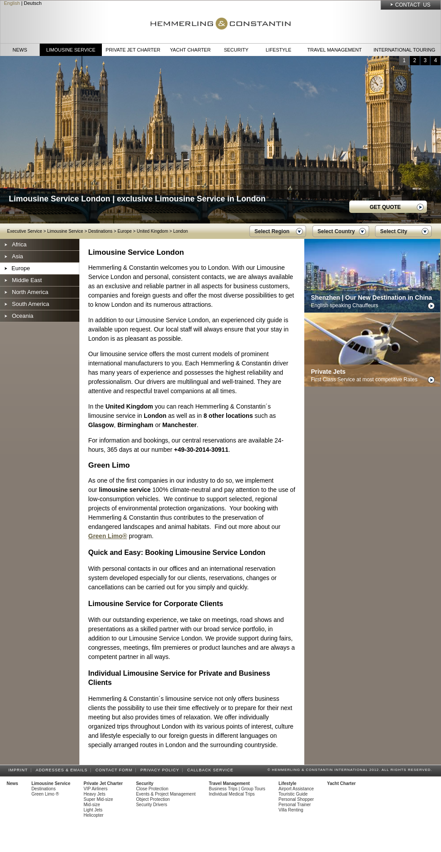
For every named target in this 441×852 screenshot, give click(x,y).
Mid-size (92, 804)
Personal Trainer (295, 804)
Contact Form (115, 770)
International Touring (404, 49)
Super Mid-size (98, 799)
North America (30, 292)
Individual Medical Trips (232, 794)
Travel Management (334, 49)
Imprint (19, 770)
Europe (124, 231)
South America (30, 304)
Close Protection (152, 788)
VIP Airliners (96, 788)
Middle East (27, 280)
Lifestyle (278, 49)
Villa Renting (291, 809)
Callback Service (211, 770)
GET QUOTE (385, 207)
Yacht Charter (190, 49)
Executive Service (24, 231)
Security (236, 49)
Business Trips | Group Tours (237, 788)
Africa (19, 244)
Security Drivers (151, 804)
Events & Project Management (165, 794)
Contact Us (412, 5)
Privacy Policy (161, 770)
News (20, 49)
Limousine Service (71, 49)
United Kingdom (152, 231)
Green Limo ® (45, 794)
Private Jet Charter (133, 49)
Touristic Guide (293, 794)
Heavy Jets (94, 794)
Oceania (22, 316)
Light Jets (93, 809)
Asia (17, 256)
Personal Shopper (296, 799)
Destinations (100, 231)
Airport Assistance (296, 788)
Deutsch (32, 3)
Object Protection (153, 799)
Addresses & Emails (63, 770)
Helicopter (94, 815)
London (180, 231)
